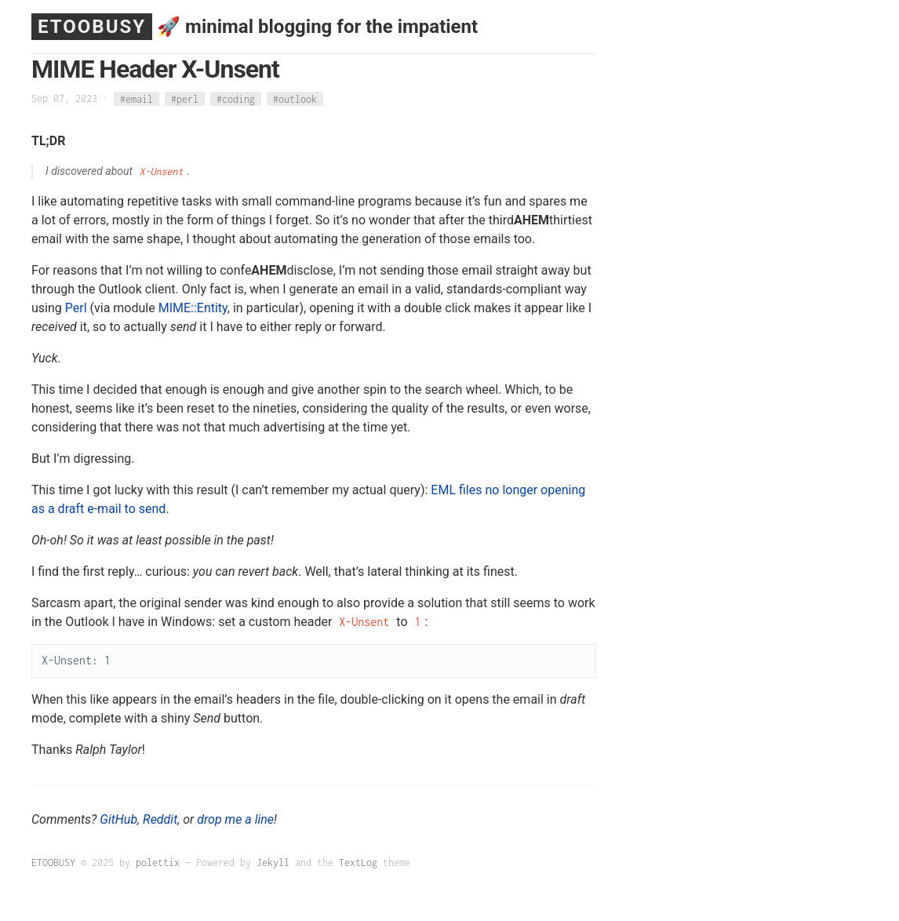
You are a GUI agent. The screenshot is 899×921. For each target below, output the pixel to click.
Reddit (160, 819)
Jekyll (273, 862)
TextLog (358, 862)
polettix (158, 862)
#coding (236, 98)
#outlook (295, 98)
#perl (184, 98)
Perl (76, 307)
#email (136, 98)
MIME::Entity (192, 307)
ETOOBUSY (92, 27)
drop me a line (235, 819)
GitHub (118, 819)
